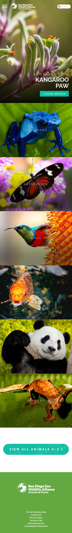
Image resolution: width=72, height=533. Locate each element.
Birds (36, 238)
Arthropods (36, 184)
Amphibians (36, 129)
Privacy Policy (36, 518)
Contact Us (36, 515)
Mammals (36, 346)
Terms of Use (36, 520)
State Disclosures (36, 523)
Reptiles (36, 400)
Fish (36, 292)
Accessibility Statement (36, 526)
